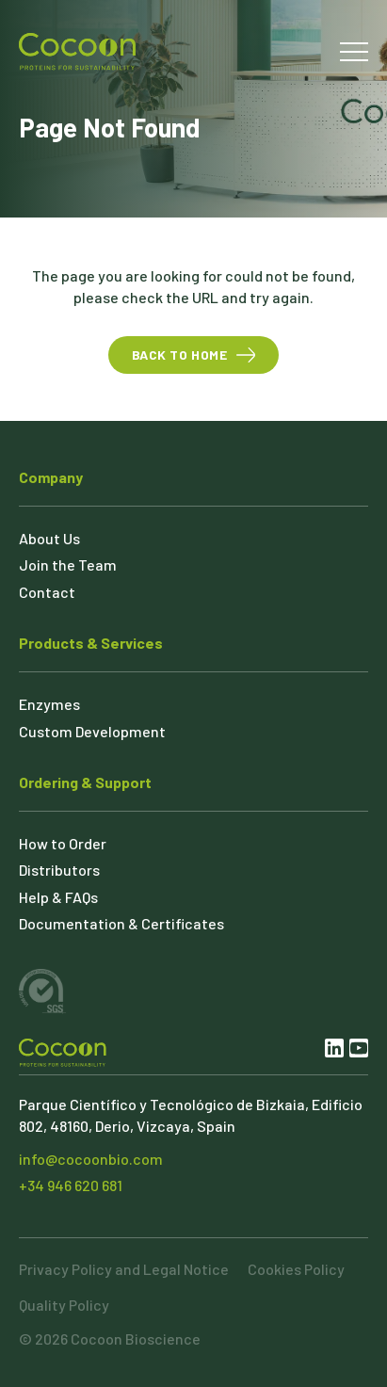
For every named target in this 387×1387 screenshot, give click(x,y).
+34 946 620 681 (70, 1185)
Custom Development (92, 731)
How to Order (62, 843)
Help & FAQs (58, 897)
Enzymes (49, 704)
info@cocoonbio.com (91, 1159)
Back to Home (180, 355)
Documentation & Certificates (121, 923)
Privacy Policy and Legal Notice (124, 1269)
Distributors (59, 870)
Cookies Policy (296, 1269)
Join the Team (68, 564)
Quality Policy (64, 1305)
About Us (49, 538)
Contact (47, 592)
